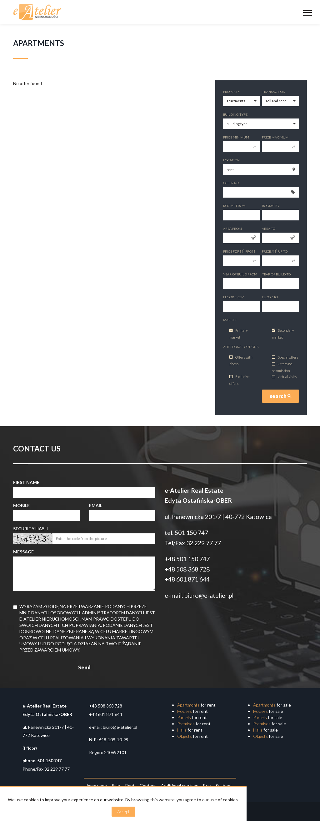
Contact (148, 785)
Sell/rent (224, 785)
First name (26, 482)
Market (230, 320)
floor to (270, 297)
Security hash (30, 528)
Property (231, 91)
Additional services (179, 785)
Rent (130, 785)
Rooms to (270, 206)
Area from (232, 228)
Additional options (240, 347)
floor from (233, 297)
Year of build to (276, 274)
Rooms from (234, 206)
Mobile (21, 505)
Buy (207, 785)
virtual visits (284, 377)
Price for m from (239, 251)
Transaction (273, 91)
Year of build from (240, 274)
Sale (116, 785)
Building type (235, 114)
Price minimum (236, 137)
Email (95, 505)
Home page (96, 785)
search (280, 396)
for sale (272, 705)
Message (23, 551)
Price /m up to (275, 251)
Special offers (285, 357)
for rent (196, 705)
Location (231, 160)
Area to (268, 228)
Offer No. (231, 183)
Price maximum (275, 137)
